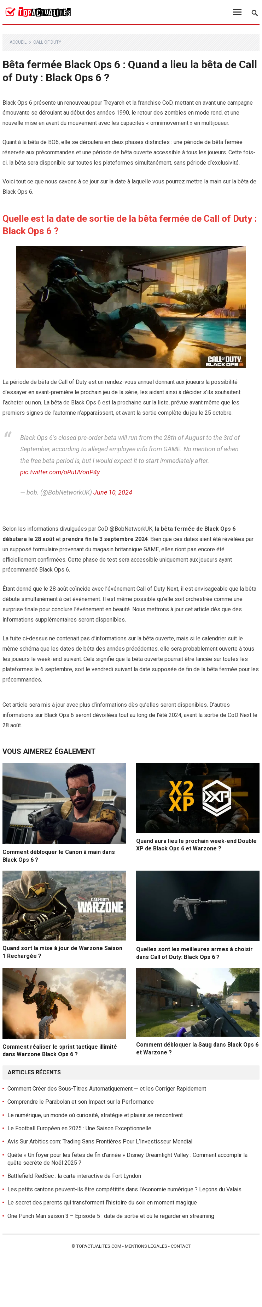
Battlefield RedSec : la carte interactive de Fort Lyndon (74, 1176)
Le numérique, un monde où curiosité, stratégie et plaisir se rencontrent (95, 1115)
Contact (181, 1246)
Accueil (18, 42)
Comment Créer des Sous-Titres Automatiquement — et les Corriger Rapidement (106, 1088)
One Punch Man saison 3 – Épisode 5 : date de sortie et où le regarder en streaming (110, 1216)
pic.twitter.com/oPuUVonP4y (60, 472)
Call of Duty (47, 42)
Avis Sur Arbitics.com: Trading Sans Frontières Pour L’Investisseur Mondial (99, 1141)
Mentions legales (146, 1246)
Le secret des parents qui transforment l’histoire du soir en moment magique (102, 1202)
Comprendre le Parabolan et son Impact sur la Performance (80, 1101)
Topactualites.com (98, 1246)
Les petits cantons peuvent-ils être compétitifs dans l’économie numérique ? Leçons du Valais (124, 1189)
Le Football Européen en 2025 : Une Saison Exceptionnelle (79, 1128)
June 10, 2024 (112, 492)
